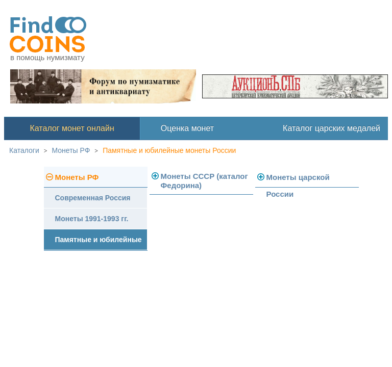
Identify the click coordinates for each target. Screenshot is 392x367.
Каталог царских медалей (331, 128)
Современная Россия (93, 198)
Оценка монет (187, 128)
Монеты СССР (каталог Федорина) (204, 181)
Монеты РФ (71, 150)
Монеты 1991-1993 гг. (92, 219)
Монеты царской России (298, 180)
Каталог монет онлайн (72, 128)
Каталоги (24, 150)
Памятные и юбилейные (98, 239)
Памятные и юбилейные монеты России (169, 150)
